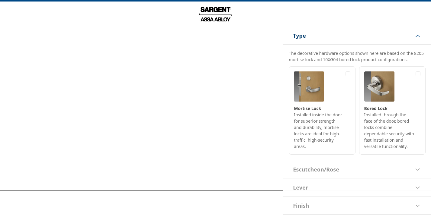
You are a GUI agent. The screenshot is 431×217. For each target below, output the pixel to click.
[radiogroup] (357, 110)
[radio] (322, 110)
